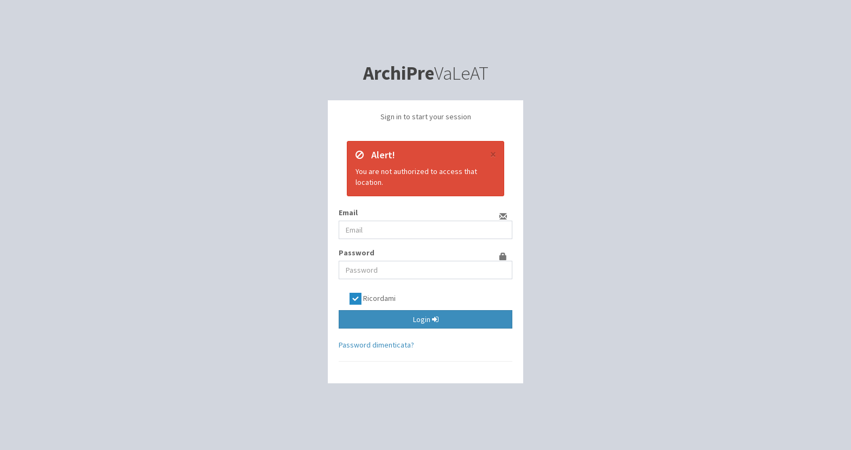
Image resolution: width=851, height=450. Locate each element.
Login (426, 319)
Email (348, 212)
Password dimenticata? (376, 345)
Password (356, 253)
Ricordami (373, 299)
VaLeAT (425, 73)
